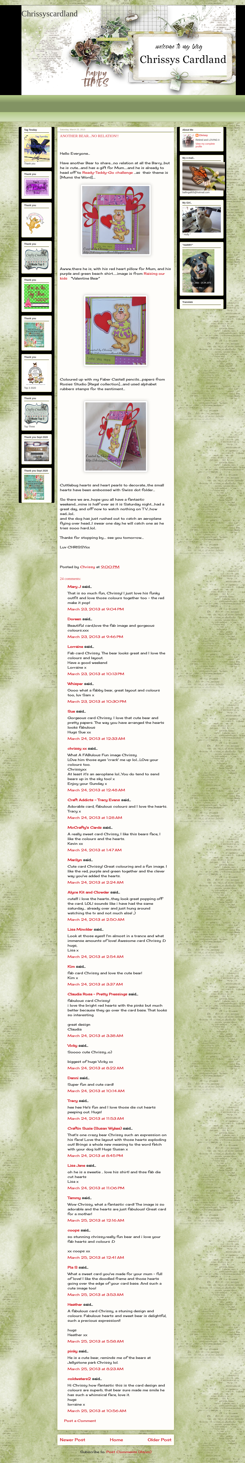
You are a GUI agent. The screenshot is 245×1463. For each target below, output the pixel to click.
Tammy (74, 1198)
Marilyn (75, 860)
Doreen (74, 619)
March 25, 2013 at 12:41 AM (96, 1257)
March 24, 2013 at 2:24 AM (96, 882)
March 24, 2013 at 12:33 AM (96, 738)
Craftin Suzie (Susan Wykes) (95, 1128)
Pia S (72, 1267)
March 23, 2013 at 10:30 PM (97, 701)
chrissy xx (77, 748)
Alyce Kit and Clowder (88, 892)
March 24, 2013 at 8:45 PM (95, 1155)
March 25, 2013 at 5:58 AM (96, 1341)
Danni (73, 1078)
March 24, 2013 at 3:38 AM (95, 1036)
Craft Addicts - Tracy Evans (94, 800)
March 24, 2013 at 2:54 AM (96, 956)
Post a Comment (80, 1421)
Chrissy (203, 135)
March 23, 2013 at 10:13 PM (96, 674)
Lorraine (75, 646)
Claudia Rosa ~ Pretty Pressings (97, 994)
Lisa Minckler (80, 929)
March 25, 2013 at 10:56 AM (97, 1411)
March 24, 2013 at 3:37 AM (95, 984)
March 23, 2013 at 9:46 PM (95, 637)
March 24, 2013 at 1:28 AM (95, 817)
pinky (72, 1351)
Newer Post (72, 1439)
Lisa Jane (76, 1165)
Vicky (72, 1045)
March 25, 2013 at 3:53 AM (96, 1294)
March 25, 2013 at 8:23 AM (96, 1369)
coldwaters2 (79, 1379)
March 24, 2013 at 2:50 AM (96, 919)
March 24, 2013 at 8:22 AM (96, 1068)
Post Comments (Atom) (128, 1452)
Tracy (73, 1101)
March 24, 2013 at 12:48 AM (96, 790)
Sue (71, 711)
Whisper (75, 684)
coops (73, 1230)
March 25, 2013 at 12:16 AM (96, 1220)
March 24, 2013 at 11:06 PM (96, 1188)
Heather (75, 1304)
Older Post (160, 1439)
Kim (71, 966)
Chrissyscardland (49, 13)
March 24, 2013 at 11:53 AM (96, 1118)
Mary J (74, 586)
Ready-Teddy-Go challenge (107, 172)
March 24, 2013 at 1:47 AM (95, 850)
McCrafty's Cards (85, 827)
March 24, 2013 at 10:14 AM (96, 1091)
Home (116, 1439)
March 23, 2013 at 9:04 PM (96, 609)
